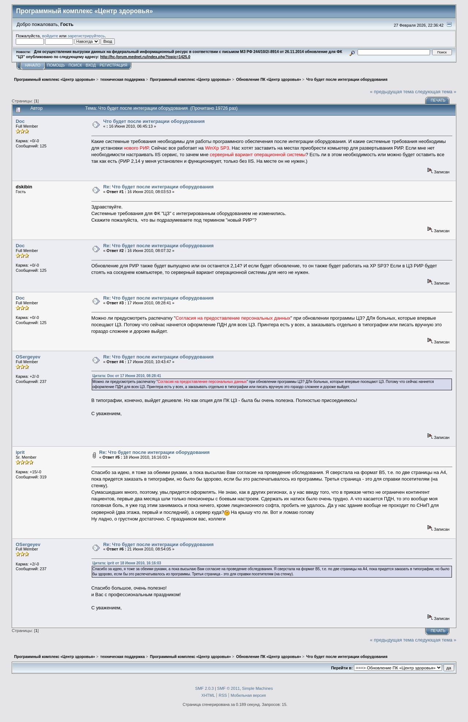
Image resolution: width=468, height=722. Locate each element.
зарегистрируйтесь (86, 35)
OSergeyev (28, 357)
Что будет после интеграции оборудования (154, 121)
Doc (20, 121)
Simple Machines (257, 688)
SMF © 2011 (228, 688)
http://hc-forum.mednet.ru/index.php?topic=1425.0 (145, 57)
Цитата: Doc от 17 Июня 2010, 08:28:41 (127, 376)
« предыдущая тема (392, 91)
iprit (20, 452)
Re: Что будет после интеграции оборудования (158, 186)
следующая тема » (435, 91)
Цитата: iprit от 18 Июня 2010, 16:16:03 (127, 563)
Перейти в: (341, 668)
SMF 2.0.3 (204, 688)
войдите (50, 35)
